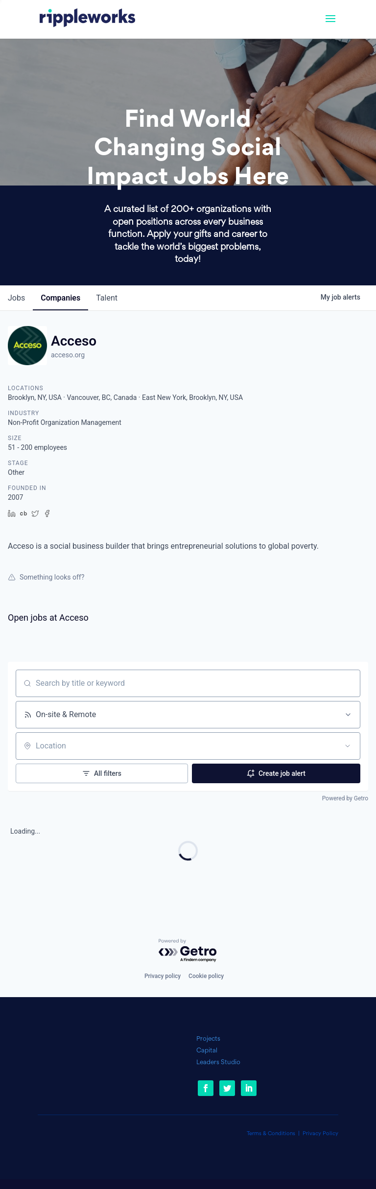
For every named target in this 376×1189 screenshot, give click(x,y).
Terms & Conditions (271, 1134)
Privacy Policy (320, 1134)
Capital (206, 1051)
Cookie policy (206, 976)
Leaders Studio (218, 1062)
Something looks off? (46, 577)
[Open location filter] (347, 746)
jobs (16, 298)
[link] (87, 19)
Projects (208, 1039)
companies (60, 298)
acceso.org (68, 355)
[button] (330, 25)
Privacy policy (162, 976)
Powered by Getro (345, 798)
